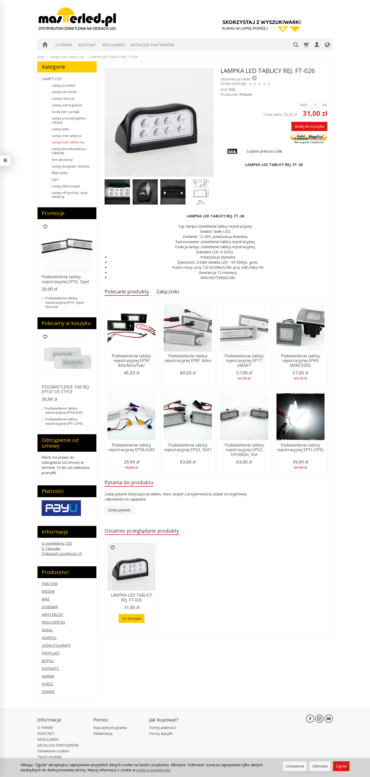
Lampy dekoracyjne (66, 186)
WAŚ (45, 599)
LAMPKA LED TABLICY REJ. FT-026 (131, 598)
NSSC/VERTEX (53, 622)
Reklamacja (103, 733)
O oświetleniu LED (57, 543)
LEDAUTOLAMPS (56, 645)
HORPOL (49, 637)
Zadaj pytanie (119, 509)
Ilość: (304, 104)
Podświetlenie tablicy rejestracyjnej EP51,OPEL (300, 447)
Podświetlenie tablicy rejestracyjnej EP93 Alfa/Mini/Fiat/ (131, 360)
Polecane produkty (127, 291)
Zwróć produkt (49, 756)
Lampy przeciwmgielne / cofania (69, 120)
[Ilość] (315, 105)
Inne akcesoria (62, 160)
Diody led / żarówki (66, 112)
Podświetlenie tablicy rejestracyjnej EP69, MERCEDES (300, 360)
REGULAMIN (114, 44)
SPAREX (48, 691)
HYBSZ (47, 683)
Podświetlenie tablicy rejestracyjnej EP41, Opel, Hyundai (64, 302)
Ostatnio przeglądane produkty (142, 530)
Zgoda (341, 766)
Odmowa (320, 766)
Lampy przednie (63, 85)
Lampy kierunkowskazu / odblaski (69, 151)
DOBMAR (50, 606)
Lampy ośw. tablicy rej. (68, 142)
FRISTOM (50, 583)
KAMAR (48, 676)
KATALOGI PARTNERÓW (152, 44)
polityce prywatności (153, 769)
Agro (55, 179)
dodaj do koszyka (309, 126)
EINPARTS (50, 668)
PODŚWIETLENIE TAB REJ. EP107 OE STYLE (65, 389)
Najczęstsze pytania (110, 727)
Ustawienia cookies (53, 750)
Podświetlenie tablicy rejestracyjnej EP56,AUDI (131, 447)
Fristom (245, 94)
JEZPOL (48, 660)
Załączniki (167, 291)
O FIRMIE (63, 44)
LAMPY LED (52, 78)
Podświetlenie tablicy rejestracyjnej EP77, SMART (244, 360)
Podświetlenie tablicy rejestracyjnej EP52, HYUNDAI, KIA (244, 449)
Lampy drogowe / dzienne (71, 166)
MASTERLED (52, 614)
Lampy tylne (60, 129)
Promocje (53, 213)
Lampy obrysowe (64, 92)
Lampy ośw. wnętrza (66, 136)
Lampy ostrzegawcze (67, 105)
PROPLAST (51, 653)
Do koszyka (131, 618)
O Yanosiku (51, 548)
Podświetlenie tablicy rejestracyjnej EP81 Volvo (187, 358)
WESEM (48, 591)
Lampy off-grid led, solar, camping (70, 195)
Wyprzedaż (60, 173)
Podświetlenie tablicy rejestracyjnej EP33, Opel (65, 279)
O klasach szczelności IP (62, 553)
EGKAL (47, 629)
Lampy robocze (63, 98)
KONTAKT (87, 44)
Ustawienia (295, 766)
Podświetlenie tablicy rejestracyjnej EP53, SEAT (188, 447)
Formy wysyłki (161, 733)
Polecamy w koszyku (66, 323)
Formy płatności (162, 727)
